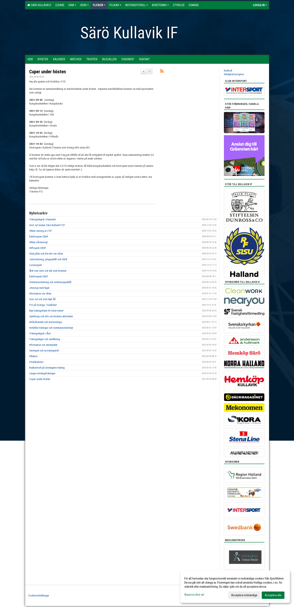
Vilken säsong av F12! (40, 230)
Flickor (99, 5)
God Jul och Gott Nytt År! (42, 299)
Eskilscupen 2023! (38, 276)
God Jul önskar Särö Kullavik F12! (47, 225)
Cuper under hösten (47, 72)
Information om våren (40, 293)
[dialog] (235, 586)
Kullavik (228, 70)
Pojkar (115, 5)
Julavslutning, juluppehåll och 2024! (48, 259)
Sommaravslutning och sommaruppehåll (50, 282)
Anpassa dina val (194, 594)
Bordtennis (160, 5)
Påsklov (33, 356)
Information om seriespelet (43, 344)
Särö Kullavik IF (39, 5)
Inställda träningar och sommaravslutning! (51, 327)
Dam (72, 5)
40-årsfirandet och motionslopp (45, 322)
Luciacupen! (35, 265)
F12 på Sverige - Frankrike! (43, 304)
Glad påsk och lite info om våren (46, 253)
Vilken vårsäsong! (38, 242)
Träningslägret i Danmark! (42, 219)
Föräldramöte (36, 361)
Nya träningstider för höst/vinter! (46, 310)
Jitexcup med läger (39, 287)
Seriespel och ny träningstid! (44, 350)
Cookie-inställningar (38, 595)
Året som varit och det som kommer (47, 270)
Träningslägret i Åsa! (40, 333)
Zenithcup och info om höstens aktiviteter (51, 316)
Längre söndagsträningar (42, 373)
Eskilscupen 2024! (38, 236)
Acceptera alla (273, 595)
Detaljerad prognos (234, 74)
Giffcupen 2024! (37, 247)
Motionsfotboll (136, 5)
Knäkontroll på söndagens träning (47, 367)
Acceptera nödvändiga (244, 595)
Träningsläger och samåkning (44, 339)
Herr (84, 5)
